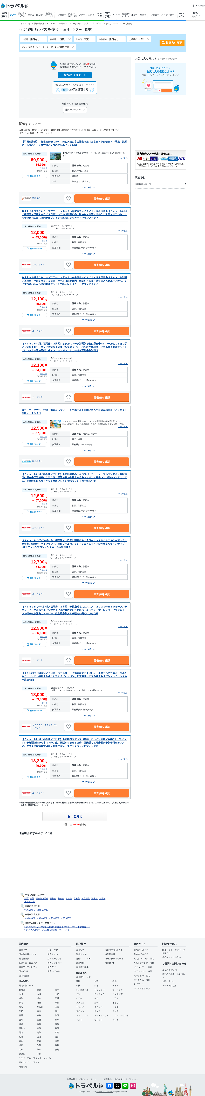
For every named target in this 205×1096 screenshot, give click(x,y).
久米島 (77, 898)
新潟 (39, 1011)
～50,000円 (54, 918)
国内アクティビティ (28, 967)
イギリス (116, 1002)
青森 (39, 990)
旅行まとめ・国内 (142, 975)
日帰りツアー (53, 950)
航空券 (39, 14)
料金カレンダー (34, 176)
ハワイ (79, 998)
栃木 (39, 998)
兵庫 (57, 1028)
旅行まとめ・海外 (142, 980)
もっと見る (75, 816)
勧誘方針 (119, 1079)
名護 (32, 898)
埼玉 (39, 1002)
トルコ (79, 1020)
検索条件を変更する (75, 74)
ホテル (31, 14)
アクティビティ (86, 14)
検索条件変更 (174, 42)
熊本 (39, 1049)
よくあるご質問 (169, 970)
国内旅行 (4, 15)
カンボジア (117, 994)
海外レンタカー (83, 958)
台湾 (96, 981)
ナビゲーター (140, 984)
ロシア (115, 1011)
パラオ (115, 998)
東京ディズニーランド (29, 1062)
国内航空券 (24, 958)
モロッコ (98, 1020)
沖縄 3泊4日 (42, 910)
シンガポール (82, 990)
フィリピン (99, 990)
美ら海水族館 (42, 898)
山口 (39, 1037)
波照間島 (85, 898)
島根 (21, 1037)
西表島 (94, 898)
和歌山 (22, 1028)
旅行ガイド (196, 15)
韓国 (78, 981)
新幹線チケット (49, 14)
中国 (78, 985)
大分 (21, 1049)
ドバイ (115, 1020)
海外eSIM (109, 963)
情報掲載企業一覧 (160, 184)
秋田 (21, 994)
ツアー (13, 14)
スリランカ (99, 994)
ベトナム (116, 985)
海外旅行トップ (83, 977)
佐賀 (39, 1045)
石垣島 (53, 898)
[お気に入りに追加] (68, 198)
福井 (39, 1015)
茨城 (57, 998)
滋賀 (21, 1024)
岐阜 (57, 1020)
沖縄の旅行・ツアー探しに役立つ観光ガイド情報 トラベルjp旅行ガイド (57, 926)
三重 (39, 1020)
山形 (57, 994)
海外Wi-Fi (80, 963)
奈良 (39, 1028)
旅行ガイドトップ (142, 988)
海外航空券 (110, 954)
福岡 (21, 1045)
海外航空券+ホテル (113, 950)
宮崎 (57, 1049)
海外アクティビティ (114, 958)
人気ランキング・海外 (144, 963)
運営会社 (71, 1079)
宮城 (39, 994)
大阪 (57, 1024)
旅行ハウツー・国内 (143, 967)
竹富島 (61, 898)
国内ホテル (52, 954)
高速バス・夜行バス (28, 963)
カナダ (97, 1002)
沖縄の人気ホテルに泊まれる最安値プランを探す (47, 930)
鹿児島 (22, 1054)
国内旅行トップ (26, 985)
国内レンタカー (54, 963)
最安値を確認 (102, 198)
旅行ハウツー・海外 (143, 971)
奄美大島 (23, 1066)
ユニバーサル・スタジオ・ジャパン (35, 1058)
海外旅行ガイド (141, 954)
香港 (114, 981)
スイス (97, 1011)
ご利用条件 (106, 1079)
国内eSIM (23, 971)
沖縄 (39, 1054)
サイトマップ (132, 1079)
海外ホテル (81, 954)
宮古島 (69, 898)
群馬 (21, 1002)
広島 (57, 1032)
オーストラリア (101, 1015)
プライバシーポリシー (88, 1079)
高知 (57, 1041)
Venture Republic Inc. (105, 1092)
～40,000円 (42, 918)
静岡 (57, 1015)
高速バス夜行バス (72, 14)
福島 (21, 998)
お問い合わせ (168, 981)
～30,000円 (29, 918)
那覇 (26, 898)
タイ (96, 985)
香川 (57, 1037)
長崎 (57, 1045)
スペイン (80, 1011)
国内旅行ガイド (141, 950)
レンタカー (60, 14)
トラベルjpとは (169, 985)
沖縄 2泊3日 (30, 910)
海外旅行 (108, 15)
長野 (21, 1011)
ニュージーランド (120, 1015)
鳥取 (39, 1032)
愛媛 (39, 1041)
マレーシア (117, 990)
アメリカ (80, 1002)
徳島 (21, 1041)
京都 (39, 1024)
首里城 (102, 898)
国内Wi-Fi (51, 967)
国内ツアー (24, 950)
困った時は (198, 5)
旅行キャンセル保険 (171, 957)
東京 (21, 1007)
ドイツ (115, 1007)
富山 (57, 1011)
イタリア (98, 1007)
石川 (21, 1015)
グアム (97, 998)
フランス (80, 1007)
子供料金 (43, 168)
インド (79, 994)
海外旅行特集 (82, 967)
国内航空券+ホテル (27, 954)
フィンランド (82, 1015)
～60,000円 (66, 918)
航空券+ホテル (22, 14)
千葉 (57, 1002)
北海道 (22, 990)
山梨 (57, 1007)
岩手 (57, 990)
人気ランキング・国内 (144, 958)
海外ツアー (81, 950)
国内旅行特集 (53, 971)
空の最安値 (24, 975)
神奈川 (40, 1007)
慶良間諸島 (29, 901)
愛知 (21, 1020)
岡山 (21, 1032)
